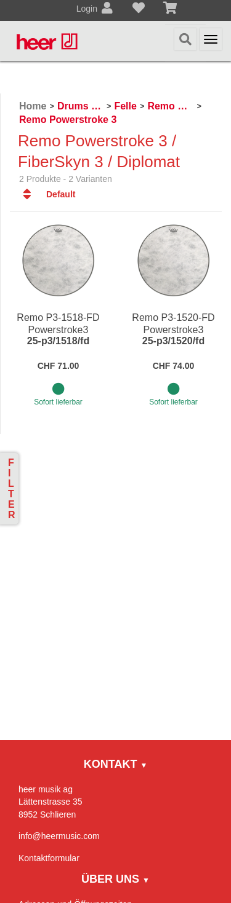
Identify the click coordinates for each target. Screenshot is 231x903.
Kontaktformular (48, 858)
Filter (11, 488)
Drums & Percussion (80, 106)
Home (32, 106)
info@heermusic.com (59, 836)
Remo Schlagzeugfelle (170, 106)
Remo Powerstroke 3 (67, 119)
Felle (125, 106)
